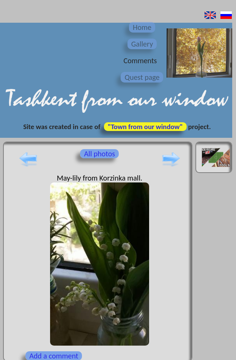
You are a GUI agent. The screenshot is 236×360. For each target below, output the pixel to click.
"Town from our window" (145, 126)
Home (142, 27)
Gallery (142, 43)
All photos (99, 153)
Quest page (141, 77)
